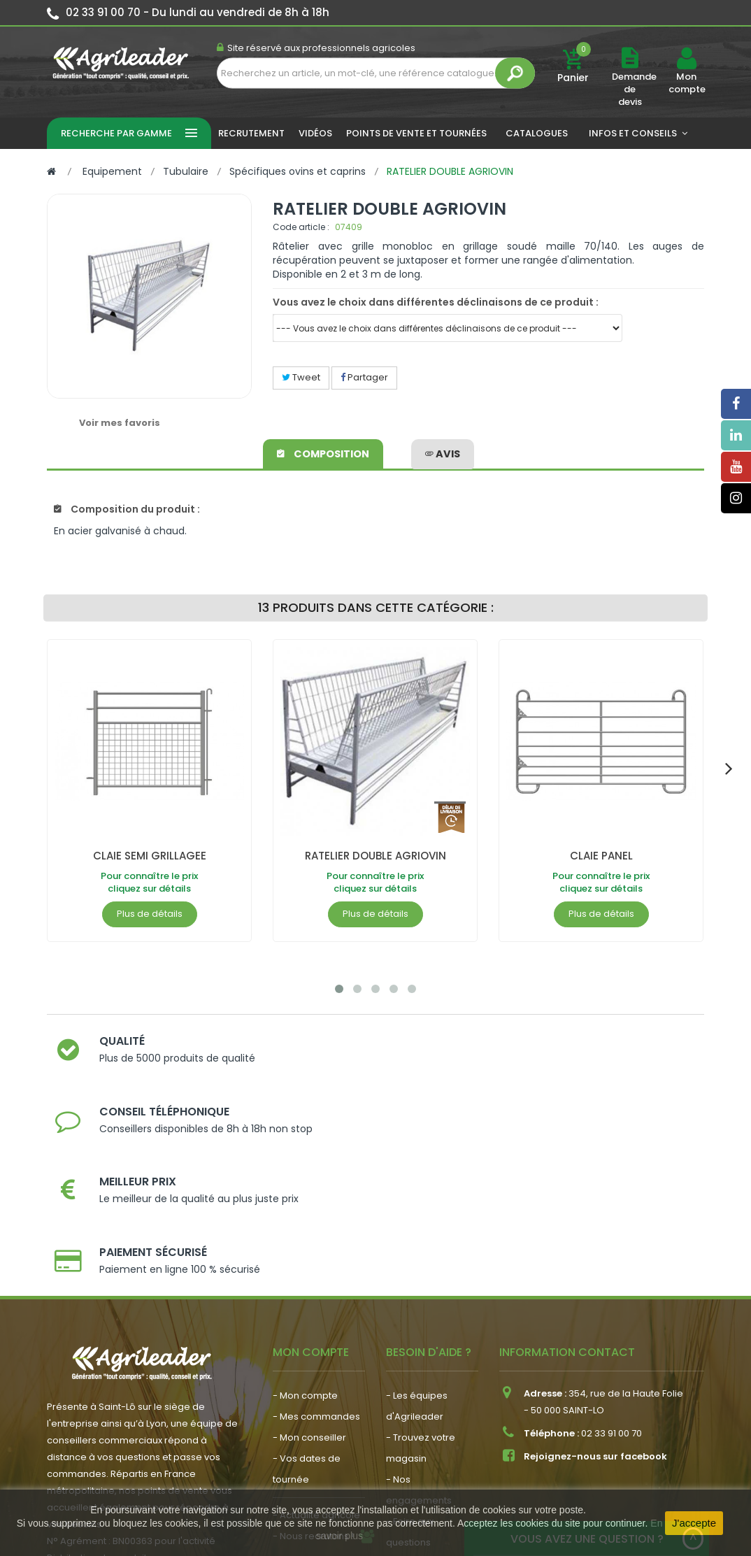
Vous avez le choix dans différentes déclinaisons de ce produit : (436, 302)
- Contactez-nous (427, 1408)
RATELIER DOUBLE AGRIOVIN (375, 856)
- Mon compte (305, 1240)
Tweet (301, 377)
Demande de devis (634, 89)
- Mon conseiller (309, 1282)
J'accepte (694, 1523)
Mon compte (686, 83)
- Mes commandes (316, 1261)
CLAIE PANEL (601, 856)
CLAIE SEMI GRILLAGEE (149, 856)
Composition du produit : (127, 509)
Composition (324, 452)
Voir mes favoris (119, 422)
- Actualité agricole (316, 1359)
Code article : (301, 227)
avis (442, 452)
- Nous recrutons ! (313, 1380)
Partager (364, 377)
